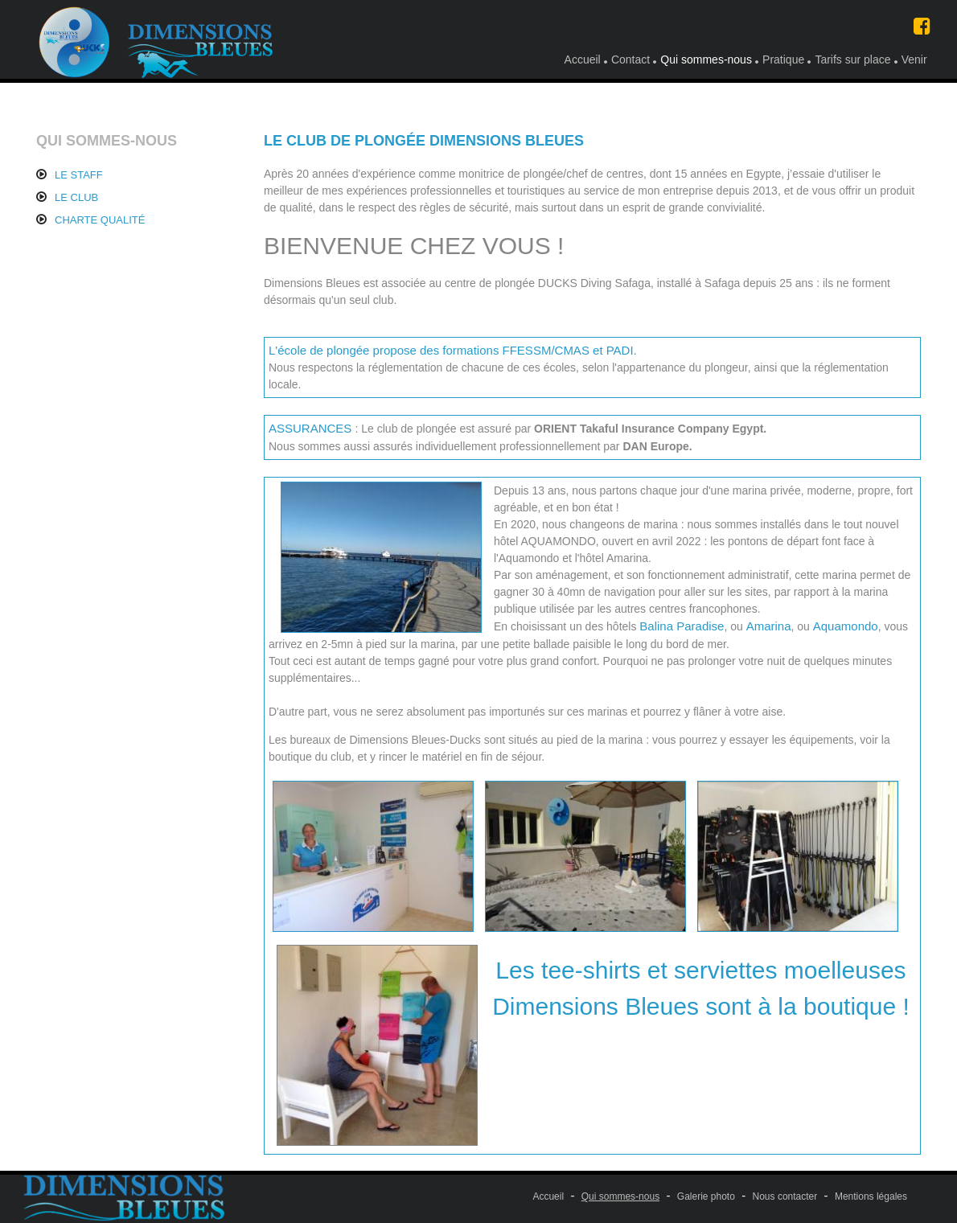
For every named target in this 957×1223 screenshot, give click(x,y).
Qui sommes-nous (706, 59)
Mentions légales (871, 1196)
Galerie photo (706, 1196)
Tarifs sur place (852, 59)
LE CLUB (76, 197)
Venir (914, 59)
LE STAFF (79, 175)
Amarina (768, 626)
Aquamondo (845, 626)
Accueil (583, 59)
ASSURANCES (312, 428)
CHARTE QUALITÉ (100, 220)
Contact (630, 59)
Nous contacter (785, 1196)
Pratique (783, 59)
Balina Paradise (681, 626)
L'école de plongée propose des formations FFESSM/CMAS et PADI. (453, 350)
